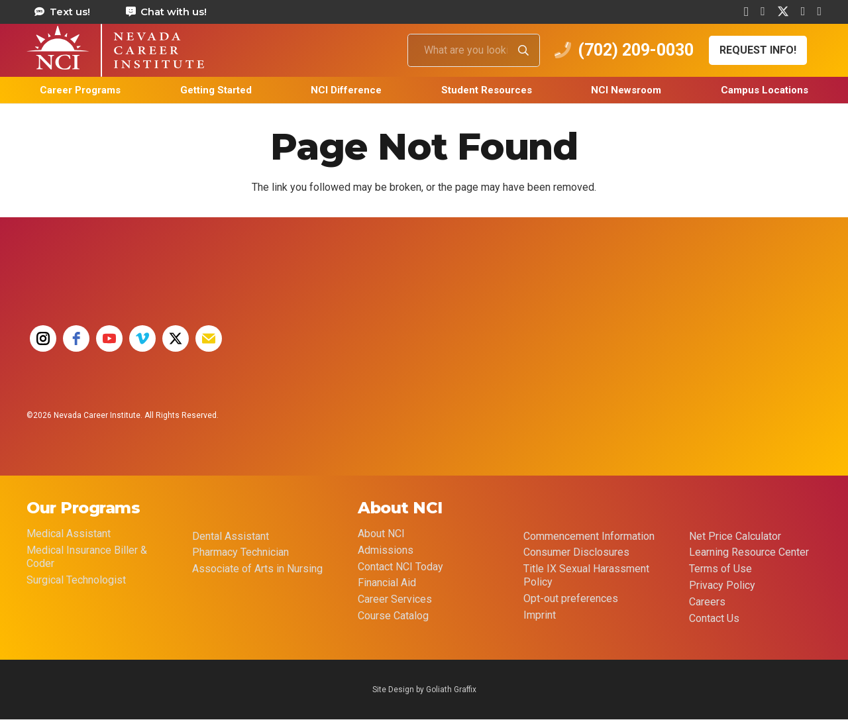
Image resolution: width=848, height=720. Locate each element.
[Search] (523, 50)
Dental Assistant (230, 536)
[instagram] (43, 338)
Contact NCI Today (400, 566)
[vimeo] (142, 338)
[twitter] (175, 338)
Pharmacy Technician (240, 552)
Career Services (395, 599)
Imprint (539, 615)
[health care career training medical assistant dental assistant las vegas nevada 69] (115, 50)
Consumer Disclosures (576, 552)
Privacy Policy (722, 585)
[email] (208, 338)
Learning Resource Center (749, 552)
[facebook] (76, 338)
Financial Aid (387, 582)
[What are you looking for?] (473, 50)
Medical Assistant (68, 533)
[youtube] (109, 338)
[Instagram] (746, 12)
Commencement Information (589, 536)
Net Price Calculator (735, 536)
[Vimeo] (803, 11)
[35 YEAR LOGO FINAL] (400, 346)
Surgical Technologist (76, 580)
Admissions (385, 550)
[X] (783, 11)
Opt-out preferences (570, 598)
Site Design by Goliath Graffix (424, 689)
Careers (707, 601)
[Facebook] (763, 11)
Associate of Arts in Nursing (257, 568)
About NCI (381, 533)
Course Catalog (393, 615)
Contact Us (714, 618)
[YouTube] (819, 11)
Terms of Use (720, 568)
